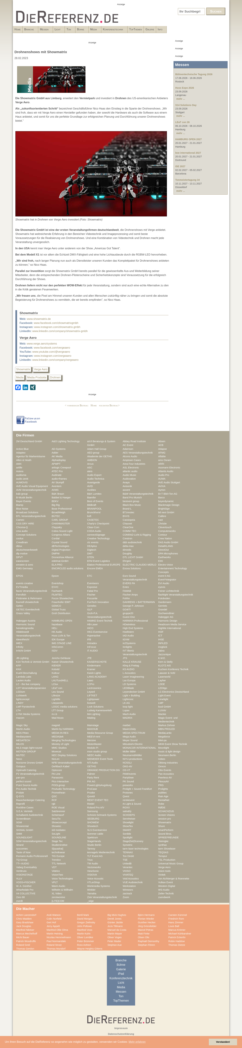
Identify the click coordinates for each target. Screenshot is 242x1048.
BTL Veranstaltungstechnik (31, 516)
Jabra (161, 650)
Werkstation (129, 886)
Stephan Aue (115, 945)
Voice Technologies (62, 878)
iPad (121, 973)
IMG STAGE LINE (62, 643)
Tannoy (91, 848)
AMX (19, 463)
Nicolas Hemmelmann (59, 937)
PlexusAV (163, 781)
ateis (90, 471)
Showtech (92, 826)
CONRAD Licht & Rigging (137, 534)
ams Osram (164, 460)
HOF (161, 632)
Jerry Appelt (53, 926)
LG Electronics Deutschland (173, 691)
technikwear (58, 852)
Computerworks (167, 531)
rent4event (129, 800)
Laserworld (164, 676)
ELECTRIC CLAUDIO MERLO (139, 564)
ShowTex (128, 826)
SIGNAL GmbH (24, 830)
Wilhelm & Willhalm (62, 889)
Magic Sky (22, 725)
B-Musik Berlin (24, 497)
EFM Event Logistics (98, 561)
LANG (55, 676)
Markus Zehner (166, 725)
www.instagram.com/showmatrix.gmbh (57, 327)
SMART (127, 830)
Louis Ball (173, 926)
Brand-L (127, 508)
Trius (90, 859)
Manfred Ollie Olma (57, 930)
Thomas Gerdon (25, 948)
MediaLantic (165, 733)
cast (160, 520)
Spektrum (92, 837)
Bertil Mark (83, 915)
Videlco (56, 871)
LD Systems (129, 684)
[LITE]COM (58, 901)
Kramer (91, 669)
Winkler (91, 889)
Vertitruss (21, 871)
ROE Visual (58, 807)
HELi (54, 628)
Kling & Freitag (131, 665)
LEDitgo (162, 688)
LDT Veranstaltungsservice (31, 688)
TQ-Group (21, 859)
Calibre (162, 516)
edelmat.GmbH (60, 561)
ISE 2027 (180, 166)
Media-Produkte (36, 377)
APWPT (56, 463)
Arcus (90, 463)
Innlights (127, 647)
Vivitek (162, 874)
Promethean (58, 792)
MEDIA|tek (58, 736)
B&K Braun (58, 493)
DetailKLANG (165, 546)
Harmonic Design (167, 620)
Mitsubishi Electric (133, 744)
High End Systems (133, 628)
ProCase (92, 789)
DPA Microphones (168, 553)
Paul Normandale (56, 941)
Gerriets (162, 605)
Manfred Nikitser (25, 930)
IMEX (19, 643)
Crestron (127, 538)
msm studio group (97, 751)
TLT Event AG (95, 856)
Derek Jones (115, 918)
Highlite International (169, 628)
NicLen (56, 759)
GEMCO (56, 605)
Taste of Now (23, 852)
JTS (125, 658)
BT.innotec (128, 512)
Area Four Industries (134, 463)
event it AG (164, 576)
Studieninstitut (59, 845)
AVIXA (161, 486)
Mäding (91, 717)
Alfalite (162, 456)
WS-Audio (163, 889)
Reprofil (20, 803)
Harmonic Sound (25, 624)
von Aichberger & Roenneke (173, 878)
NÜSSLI (127, 762)
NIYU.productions (132, 759)
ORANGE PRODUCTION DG (103, 770)
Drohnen (55, 377)
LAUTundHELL (60, 680)
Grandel (162, 609)
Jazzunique (164, 654)
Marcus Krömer (177, 930)
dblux (19, 546)
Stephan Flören (146, 945)
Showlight (128, 822)
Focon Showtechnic (62, 598)
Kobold (56, 669)
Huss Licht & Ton (61, 635)
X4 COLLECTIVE (26, 893)
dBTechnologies (60, 546)
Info (220, 30)
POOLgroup (58, 785)
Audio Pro (163, 475)
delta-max (128, 546)
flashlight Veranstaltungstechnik (175, 594)
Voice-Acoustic (95, 878)
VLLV (19, 878)
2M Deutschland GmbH (29, 441)
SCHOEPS (129, 815)
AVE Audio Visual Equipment (32, 486)
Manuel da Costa (117, 930)
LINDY (20, 703)
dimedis (127, 549)
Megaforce (164, 736)
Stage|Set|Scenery (133, 841)
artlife (19, 467)
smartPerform (165, 830)
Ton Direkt (128, 856)
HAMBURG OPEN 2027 (188, 139)
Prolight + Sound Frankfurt (137, 789)
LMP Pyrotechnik (25, 706)
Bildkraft (91, 505)
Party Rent (93, 777)
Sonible (127, 833)
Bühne (112, 30)
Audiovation (129, 478)
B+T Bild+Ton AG (167, 493)
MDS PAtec (22, 733)
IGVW (126, 639)
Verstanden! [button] (223, 1042)
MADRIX (127, 717)
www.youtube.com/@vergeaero (51, 351)
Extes (126, 587)
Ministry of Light (60, 744)
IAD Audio (128, 635)
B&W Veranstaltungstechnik (138, 493)
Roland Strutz (54, 945)
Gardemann (164, 602)
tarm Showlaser (167, 848)
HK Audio (57, 632)
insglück (162, 647)
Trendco (56, 859)
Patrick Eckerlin (177, 937)
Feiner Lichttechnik (168, 591)
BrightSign (164, 508)
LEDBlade (128, 688)
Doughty (127, 553)
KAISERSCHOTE (97, 661)
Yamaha (91, 893)
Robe (161, 803)
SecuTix (56, 818)
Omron (162, 766)
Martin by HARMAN (62, 729)
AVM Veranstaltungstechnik (31, 490)
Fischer (91, 594)
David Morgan (85, 918)
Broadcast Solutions (27, 512)
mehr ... (180, 98)
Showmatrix (23, 369)
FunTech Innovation (98, 602)
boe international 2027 (188, 152)
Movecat (56, 751)
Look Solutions (95, 706)
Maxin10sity (129, 729)
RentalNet (163, 800)
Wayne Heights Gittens (89, 948)
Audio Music (129, 475)
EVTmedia (22, 587)
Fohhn (126, 598)
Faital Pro (92, 591)
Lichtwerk (21, 695)
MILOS (20, 744)
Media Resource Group (100, 733)
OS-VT (126, 770)
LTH (18, 710)
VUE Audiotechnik (133, 882)
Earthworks (164, 557)
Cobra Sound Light (62, 531)
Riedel (90, 803)
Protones (128, 792)
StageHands (94, 841)
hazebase (57, 624)
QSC (54, 796)
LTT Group (58, 710)
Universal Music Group (170, 863)
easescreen (22, 561)
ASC (89, 467)
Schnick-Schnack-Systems (102, 815)
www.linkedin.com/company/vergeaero (55, 359)
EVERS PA (129, 583)
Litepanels (57, 703)
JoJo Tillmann (115, 926)
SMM (19, 833)
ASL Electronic (131, 467)
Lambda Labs (23, 676)
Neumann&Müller (132, 755)
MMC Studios (59, 747)
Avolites (91, 490)
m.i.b (54, 714)
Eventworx (93, 583)
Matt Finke (144, 933)
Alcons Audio (130, 456)
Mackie (162, 714)
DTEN (90, 557)
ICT (160, 635)
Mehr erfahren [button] (137, 1041)
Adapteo (21, 452)
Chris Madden (24, 918)
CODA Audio (94, 531)
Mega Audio (129, 736)
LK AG (126, 703)
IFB (89, 639)
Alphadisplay (59, 460)
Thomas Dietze (176, 945)
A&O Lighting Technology (66, 441)
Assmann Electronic (169, 467)
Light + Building (131, 695)
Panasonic (57, 777)
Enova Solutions (132, 568)
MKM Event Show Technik (172, 744)
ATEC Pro (57, 471)
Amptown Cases (132, 460)
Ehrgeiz (127, 561)
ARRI (161, 463)
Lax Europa (129, 680)
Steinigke (163, 841)
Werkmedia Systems (98, 886)
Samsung (92, 811)
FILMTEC (57, 594)
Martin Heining (55, 933)
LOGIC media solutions (64, 706)
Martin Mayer (115, 933)
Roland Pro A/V (95, 807)
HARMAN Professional (135, 620)
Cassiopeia (129, 520)
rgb (53, 803)
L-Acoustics (129, 673)
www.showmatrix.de (39, 318)
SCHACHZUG (166, 811)
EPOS (19, 576)
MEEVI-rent (93, 736)
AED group (93, 452)
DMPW (56, 553)
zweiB (19, 901)
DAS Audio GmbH (168, 542)
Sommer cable (95, 833)
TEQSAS (163, 852)
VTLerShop (93, 882)
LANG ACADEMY (97, 676)
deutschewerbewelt (27, 549)
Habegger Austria (26, 620)
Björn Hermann (146, 915)
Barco (161, 497)
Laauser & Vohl (166, 673)
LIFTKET (92, 695)
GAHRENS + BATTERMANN (139, 602)
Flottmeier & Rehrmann (29, 598)
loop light (128, 706)
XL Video (57, 893)
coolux (20, 538)
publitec (162, 792)
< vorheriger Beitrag (76, 405)
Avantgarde (93, 482)
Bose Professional (62, 508)
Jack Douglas (23, 926)
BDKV (55, 501)
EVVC (55, 587)
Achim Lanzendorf (26, 915)
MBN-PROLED (166, 729)
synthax (162, 845)
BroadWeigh (58, 512)
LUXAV (162, 710)
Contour (162, 534)
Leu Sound (58, 691)
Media (131, 30)
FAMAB (127, 591)
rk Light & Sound (132, 803)
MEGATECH (23, 740)
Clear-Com (93, 527)
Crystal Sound (59, 542)
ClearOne (128, 527)
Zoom (126, 897)
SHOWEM (93, 822)
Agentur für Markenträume (30, 456)
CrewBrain (22, 542)
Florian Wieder (146, 918)
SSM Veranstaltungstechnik (31, 841)
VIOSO (127, 871)
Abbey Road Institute (134, 441)
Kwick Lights (94, 673)
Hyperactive (93, 635)
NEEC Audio (94, 755)
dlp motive (22, 553)
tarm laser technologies (135, 848)
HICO (90, 628)
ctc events (92, 542)
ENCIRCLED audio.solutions (67, 568)
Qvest (126, 796)
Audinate (57, 475)
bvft (89, 516)
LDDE (161, 684)
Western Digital (166, 886)
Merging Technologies (64, 740)
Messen (59, 30)
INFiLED (163, 643)
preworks (128, 785)
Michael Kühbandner (179, 933)
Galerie (201, 29)
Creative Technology (98, 538)
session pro (164, 818)
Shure (161, 826)
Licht (77, 30)
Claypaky (57, 527)
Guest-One (129, 617)
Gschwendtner (166, 613)
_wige (90, 901)
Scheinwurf (58, 815)
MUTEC (20, 755)
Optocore (57, 770)
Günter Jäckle (115, 922)
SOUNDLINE (59, 837)
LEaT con (57, 688)
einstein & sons (24, 564)
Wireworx (128, 889)
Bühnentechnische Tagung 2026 (194, 74)
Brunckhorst (94, 512)
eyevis (161, 587)
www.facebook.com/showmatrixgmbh (56, 323)
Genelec (92, 605)
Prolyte (20, 792)
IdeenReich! (23, 639)
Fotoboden (164, 598)
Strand (20, 845)
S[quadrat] (57, 848)
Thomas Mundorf (56, 948)
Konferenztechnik (156, 30)
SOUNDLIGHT (24, 837)
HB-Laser (92, 624)
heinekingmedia (25, 628)
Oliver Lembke (85, 937)
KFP (18, 665)
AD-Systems (59, 449)
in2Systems (129, 643)
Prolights (163, 789)
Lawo (90, 680)
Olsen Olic (143, 937)
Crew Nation (165, 538)
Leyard (91, 691)
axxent (126, 490)
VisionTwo (57, 874)
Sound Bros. (165, 833)
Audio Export (94, 475)
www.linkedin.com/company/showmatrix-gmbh (60, 331)
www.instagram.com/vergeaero (52, 355)
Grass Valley (23, 613)
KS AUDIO (129, 669)
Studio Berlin (94, 845)
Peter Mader (114, 941)
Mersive (91, 740)
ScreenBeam (23, 818)
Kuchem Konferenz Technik (173, 669)
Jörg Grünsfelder (147, 926)
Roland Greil (23, 945)
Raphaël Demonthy (148, 941)
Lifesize (56, 695)
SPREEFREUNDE (168, 837)
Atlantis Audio (165, 471)
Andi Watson (54, 915)
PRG (161, 785)
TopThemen (181, 29)
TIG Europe (58, 856)
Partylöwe (128, 777)
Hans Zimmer (175, 922)
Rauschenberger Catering (30, 800)
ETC (89, 576)
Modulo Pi (92, 747)
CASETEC (93, 520)
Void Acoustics (131, 878)
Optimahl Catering (26, 770)
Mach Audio (129, 714)
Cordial (56, 538)
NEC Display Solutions (64, 755)
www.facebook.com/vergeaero (52, 347)
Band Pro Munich (132, 497)
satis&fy (127, 811)
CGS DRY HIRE (25, 523)
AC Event (128, 445)
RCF (54, 800)
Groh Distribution (61, 613)
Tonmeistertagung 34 (187, 180)
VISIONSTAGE (24, 874)
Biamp (19, 505)
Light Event (164, 695)
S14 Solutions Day (186, 105)
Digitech (91, 549)
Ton (94, 30)
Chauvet (127, 523)
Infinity (20, 647)
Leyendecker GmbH (134, 691)
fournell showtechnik (27, 602)
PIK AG (91, 781)
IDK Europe (58, 639)
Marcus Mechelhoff (26, 933)
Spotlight (127, 837)
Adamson (128, 449)
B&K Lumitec (94, 493)
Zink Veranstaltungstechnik (102, 897)
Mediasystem (23, 736)
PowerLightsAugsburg (99, 785)
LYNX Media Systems (28, 714)
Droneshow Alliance (63, 557)
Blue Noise (22, 508)
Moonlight (163, 747)
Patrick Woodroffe (26, 941)
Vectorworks (94, 867)
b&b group (22, 493)
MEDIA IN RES (60, 733)
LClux (55, 684)
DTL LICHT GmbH (133, 557)
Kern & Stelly (165, 661)
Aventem (57, 486)
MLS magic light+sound (29, 747)
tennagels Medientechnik (101, 852)
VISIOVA (92, 874)
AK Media (57, 456)
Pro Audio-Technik (26, 789)
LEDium (20, 691)
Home (18, 29)
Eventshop (58, 583)
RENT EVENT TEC (98, 800)
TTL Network (59, 863)
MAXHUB (92, 729)
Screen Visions (166, 815)
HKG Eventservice (97, 632)
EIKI (160, 561)
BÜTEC (56, 516)
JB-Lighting (22, 658)
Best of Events (95, 501)
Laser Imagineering (133, 676)
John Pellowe (84, 926)
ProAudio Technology (63, 789)
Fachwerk (57, 591)
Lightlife (56, 699)
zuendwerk (164, 897)
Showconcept (59, 822)
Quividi (91, 796)
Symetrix (127, 845)
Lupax (126, 710)
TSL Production (166, 859)
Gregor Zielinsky (86, 922)
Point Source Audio (26, 785)
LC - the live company (28, 684)
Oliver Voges (115, 937)
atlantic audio (130, 471)
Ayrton (161, 490)
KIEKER (56, 665)
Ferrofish (21, 594)
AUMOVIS (22, 482)
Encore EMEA (95, 568)
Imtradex (92, 643)
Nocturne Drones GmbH (29, 762)
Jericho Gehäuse (61, 658)
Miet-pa (162, 740)
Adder (55, 452)
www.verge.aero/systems (42, 343)
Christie (162, 523)
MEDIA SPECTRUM (134, 733)
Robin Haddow (176, 941)
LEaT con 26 (182, 122)
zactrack (127, 893)
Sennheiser (129, 818)
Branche (37, 30)
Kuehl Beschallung (26, 673)
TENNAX (128, 852)
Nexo (19, 759)
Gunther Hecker (147, 922)
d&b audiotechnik (132, 542)
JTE (89, 658)
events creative (24, 583)
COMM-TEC (129, 531)
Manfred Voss (84, 930)
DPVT (19, 557)
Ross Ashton (84, 945)
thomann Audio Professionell (32, 856)
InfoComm (57, 647)
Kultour (56, 673)
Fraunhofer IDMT (61, 602)
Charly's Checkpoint (98, 523)
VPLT (55, 882)
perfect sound (23, 781)
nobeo (161, 759)
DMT (90, 553)
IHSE (161, 639)
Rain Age (163, 796)
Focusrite (92, 598)
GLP (89, 609)
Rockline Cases (24, 807)
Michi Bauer (22, 937)
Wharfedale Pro (24, 889)
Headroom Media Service (172, 624)
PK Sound (128, 781)
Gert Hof (51, 922)
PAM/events (129, 774)
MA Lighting (93, 714)
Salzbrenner (58, 811)
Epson (55, 576)
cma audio (22, 531)
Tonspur (162, 856)
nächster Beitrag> (109, 405)
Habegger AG (165, 617)
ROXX (126, 807)
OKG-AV (127, 766)
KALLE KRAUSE (132, 661)
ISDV (54, 650)
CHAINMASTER (61, 523)
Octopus (21, 766)
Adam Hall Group (96, 449)
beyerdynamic (166, 501)
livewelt (91, 703)
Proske (91, 792)
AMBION (92, 460)
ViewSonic (93, 871)
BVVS (126, 516)
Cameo (20, 520)
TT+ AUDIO (22, 863)
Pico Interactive (60, 781)
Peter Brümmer (85, 941)
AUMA (162, 478)
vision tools (164, 871)
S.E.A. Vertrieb (24, 811)
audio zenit (22, 478)
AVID (90, 486)
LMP (160, 703)
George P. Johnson (133, 605)
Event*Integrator (167, 579)
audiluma (21, 475)
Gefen (19, 605)
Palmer (91, 774)
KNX (18, 669)
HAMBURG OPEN (62, 620)
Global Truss (59, 609)
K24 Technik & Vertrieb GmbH (32, 661)
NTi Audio (92, 762)
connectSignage (96, 534)
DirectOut (163, 549)
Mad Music (58, 717)
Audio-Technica (95, 478)
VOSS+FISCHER (26, 882)
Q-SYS (20, 796)
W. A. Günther (24, 886)
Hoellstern (128, 632)
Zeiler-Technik (166, 893)
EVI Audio (163, 583)
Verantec (128, 867)
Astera (20, 471)
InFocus (91, 647)
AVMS (55, 490)
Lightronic (128, 699)
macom (20, 717)
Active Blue (22, 449)
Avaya (126, 482)
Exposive (92, 587)
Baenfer (91, 497)
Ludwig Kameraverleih (99, 710)
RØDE (162, 807)
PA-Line (56, 774)
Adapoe (162, 449)
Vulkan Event (165, 882)
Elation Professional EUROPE (103, 564)
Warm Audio (58, 886)
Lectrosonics (94, 688)
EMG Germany (24, 568)
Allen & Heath (23, 460)
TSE (125, 859)
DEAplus (92, 546)
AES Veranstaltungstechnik (138, 452)
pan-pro (20, 777)
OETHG (91, 766)
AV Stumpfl (58, 482)
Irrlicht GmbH (23, 650)
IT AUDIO (92, 650)
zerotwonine (58, 897)
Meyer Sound (130, 740)
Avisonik (127, 486)
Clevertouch (165, 527)
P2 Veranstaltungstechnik (30, 774)
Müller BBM (129, 751)
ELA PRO (57, 564)
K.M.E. (162, 658)
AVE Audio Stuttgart (169, 482)
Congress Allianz (61, 534)
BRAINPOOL (94, 508)
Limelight (163, 699)
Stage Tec (57, 841)
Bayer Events (23, 501)
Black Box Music (132, 505)
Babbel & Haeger (61, 497)
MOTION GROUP (26, 751)
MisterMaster (94, 744)
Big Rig (56, 505)
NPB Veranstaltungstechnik (67, 762)
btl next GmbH (166, 512)
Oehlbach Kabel (61, 766)
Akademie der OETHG (99, 456)
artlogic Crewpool (61, 467)
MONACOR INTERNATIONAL (139, 747)
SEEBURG (93, 818)
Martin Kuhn (83, 933)
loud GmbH (164, 706)
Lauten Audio (23, 680)
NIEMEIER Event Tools (100, 759)
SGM (19, 822)
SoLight (56, 833)
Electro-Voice (165, 564)
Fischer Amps (130, 594)
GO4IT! (127, 609)
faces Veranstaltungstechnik (31, 591)
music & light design (169, 751)
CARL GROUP (60, 520)
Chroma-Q (22, 527)
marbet (127, 725)
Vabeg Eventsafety (26, 867)
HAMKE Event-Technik (99, 620)
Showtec (56, 826)
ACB (160, 445)
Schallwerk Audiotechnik (29, 815)
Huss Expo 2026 (184, 87)
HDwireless (129, 624)
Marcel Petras (145, 930)
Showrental (22, 826)
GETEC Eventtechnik (28, 609)
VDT (54, 867)
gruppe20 (128, 613)
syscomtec (22, 848)
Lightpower (93, 699)
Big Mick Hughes (117, 915)
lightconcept (23, 699)
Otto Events (164, 770)
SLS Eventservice (97, 830)
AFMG (162, 452)
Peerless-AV (165, 777)
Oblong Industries (168, 762)
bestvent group (131, 501)
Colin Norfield (54, 918)
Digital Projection (61, 549)
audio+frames (59, 478)
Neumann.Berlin (167, 755)
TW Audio (92, 863)
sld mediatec (59, 830)
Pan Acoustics (166, 774)
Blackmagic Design (168, 505)
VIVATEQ (128, 874)
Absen (161, 441)
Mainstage (93, 725)
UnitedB (127, 863)
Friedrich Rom (176, 918)
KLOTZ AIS (164, 665)
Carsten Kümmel (177, 915)
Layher (162, 680)
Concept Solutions (26, 534)
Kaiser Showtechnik (63, 661)
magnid (56, 725)
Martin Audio (23, 729)
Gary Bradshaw (24, 922)
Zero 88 (20, 897)
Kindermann (94, 665)
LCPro (90, 684)
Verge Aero (40, 369)
